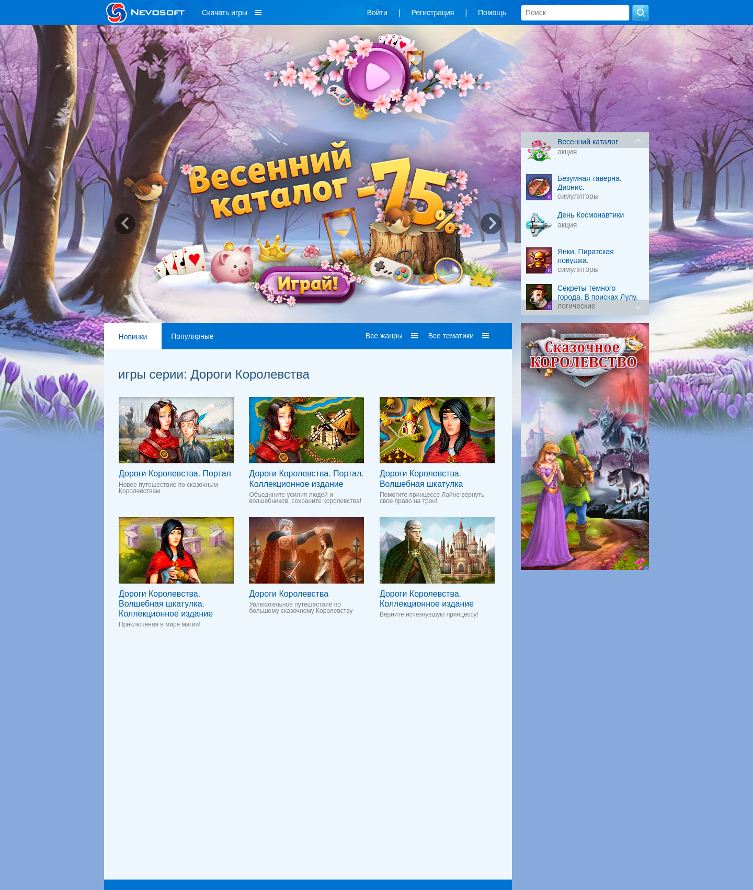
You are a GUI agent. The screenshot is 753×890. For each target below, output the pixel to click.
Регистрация (433, 12)
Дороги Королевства (288, 593)
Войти (377, 12)
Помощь (492, 12)
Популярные (192, 336)
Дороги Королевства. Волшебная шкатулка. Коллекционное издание (166, 603)
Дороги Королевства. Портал (175, 473)
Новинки (133, 337)
